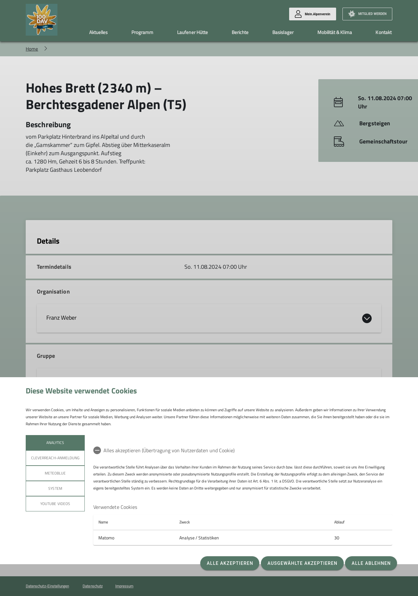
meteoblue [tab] (55, 473)
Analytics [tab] (55, 443)
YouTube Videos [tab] (55, 504)
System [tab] (55, 488)
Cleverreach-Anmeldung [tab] (55, 458)
